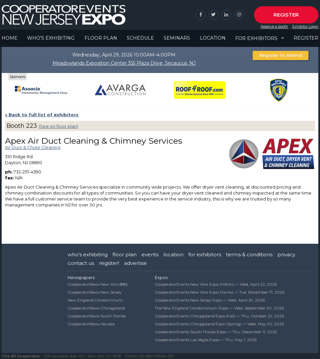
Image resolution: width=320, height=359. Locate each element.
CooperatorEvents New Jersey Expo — (210, 300)
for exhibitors (204, 254)
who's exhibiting (88, 254)
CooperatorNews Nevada (91, 323)
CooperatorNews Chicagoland (96, 307)
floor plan (124, 254)
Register (286, 15)
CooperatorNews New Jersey (95, 292)
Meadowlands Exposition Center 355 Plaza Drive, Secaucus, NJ (124, 63)
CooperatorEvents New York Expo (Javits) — (219, 292)
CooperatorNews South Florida (97, 315)
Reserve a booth (274, 26)
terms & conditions (249, 254)
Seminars (177, 38)
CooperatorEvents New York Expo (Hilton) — (216, 284)
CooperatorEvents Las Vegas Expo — (206, 339)
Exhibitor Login (305, 26)
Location (213, 38)
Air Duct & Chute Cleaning (32, 147)
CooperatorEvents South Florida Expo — (216, 331)
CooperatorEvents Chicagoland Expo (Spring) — (219, 323)
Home (9, 38)
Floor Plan (100, 38)
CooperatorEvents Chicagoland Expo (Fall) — (219, 315)
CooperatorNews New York (93, 284)
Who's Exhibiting (51, 38)
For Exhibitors (256, 38)
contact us (81, 263)
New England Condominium (95, 300)
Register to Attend (280, 55)
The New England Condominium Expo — (219, 307)
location (173, 254)
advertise (135, 263)
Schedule (140, 38)
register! (109, 263)
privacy (286, 254)
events (150, 254)
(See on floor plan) (58, 126)
